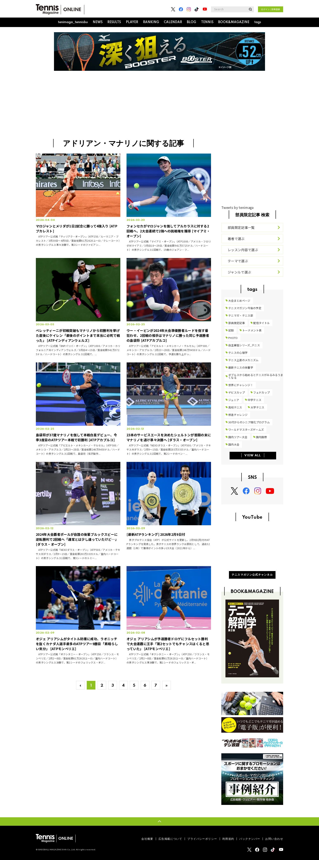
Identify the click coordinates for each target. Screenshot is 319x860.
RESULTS (114, 22)
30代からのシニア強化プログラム (249, 422)
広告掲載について (170, 839)
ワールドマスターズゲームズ (246, 430)
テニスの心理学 (237, 353)
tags (257, 22)
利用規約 (228, 839)
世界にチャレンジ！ (240, 385)
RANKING (151, 22)
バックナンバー (249, 839)
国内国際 (261, 437)
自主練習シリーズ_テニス (244, 345)
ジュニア (233, 400)
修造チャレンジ (237, 415)
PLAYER (132, 22)
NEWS (98, 22)
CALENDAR (173, 22)
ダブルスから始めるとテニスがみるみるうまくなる (255, 376)
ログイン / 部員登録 (270, 9)
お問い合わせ (274, 839)
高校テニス (235, 407)
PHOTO (233, 338)
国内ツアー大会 (237, 437)
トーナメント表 (252, 330)
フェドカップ (261, 392)
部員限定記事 (236, 323)
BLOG (191, 22)
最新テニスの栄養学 (240, 367)
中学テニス (255, 400)
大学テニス (257, 407)
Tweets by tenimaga (237, 207)
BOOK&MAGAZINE (233, 22)
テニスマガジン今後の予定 (244, 308)
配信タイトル (261, 323)
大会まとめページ (239, 301)
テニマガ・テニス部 (240, 315)
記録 (231, 330)
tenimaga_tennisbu (73, 22)
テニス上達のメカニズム (243, 360)
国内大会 (233, 444)
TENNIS (207, 22)
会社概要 (147, 839)
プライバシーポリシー (202, 839)
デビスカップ (236, 392)
